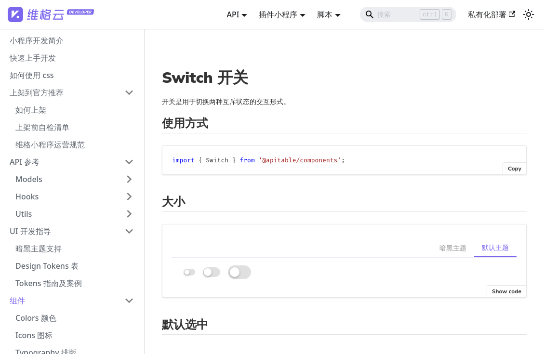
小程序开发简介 (37, 40)
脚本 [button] (324, 14)
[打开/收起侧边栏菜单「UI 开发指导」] (129, 231)
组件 (17, 300)
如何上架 (30, 110)
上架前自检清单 (42, 127)
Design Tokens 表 (47, 266)
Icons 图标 (34, 335)
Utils (23, 214)
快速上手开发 (33, 57)
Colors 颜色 (35, 318)
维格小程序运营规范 (50, 144)
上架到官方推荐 (37, 92)
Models (28, 179)
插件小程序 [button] (278, 14)
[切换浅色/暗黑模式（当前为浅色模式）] (528, 14)
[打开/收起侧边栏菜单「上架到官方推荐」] (129, 92)
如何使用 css (32, 75)
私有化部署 (491, 14)
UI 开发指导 (30, 231)
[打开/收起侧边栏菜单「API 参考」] (129, 162)
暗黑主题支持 (38, 248)
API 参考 (25, 162)
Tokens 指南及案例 (48, 283)
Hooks (27, 196)
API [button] (232, 14)
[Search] (408, 14)
